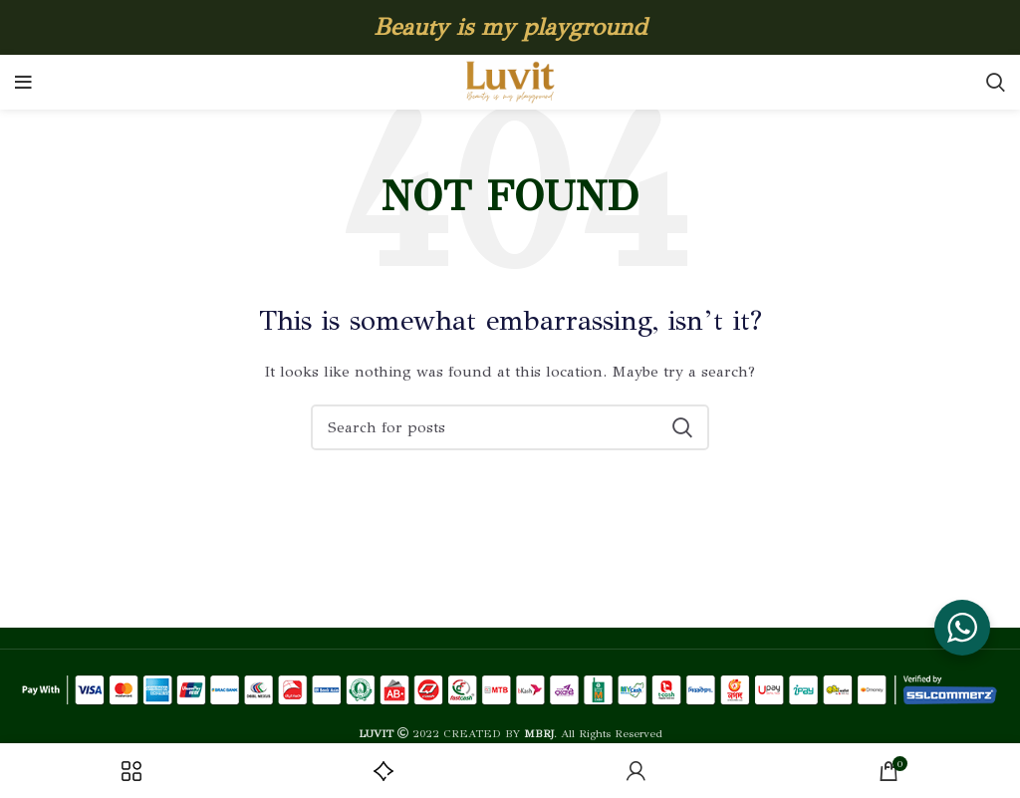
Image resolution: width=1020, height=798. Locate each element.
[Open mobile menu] (23, 83)
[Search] (995, 83)
